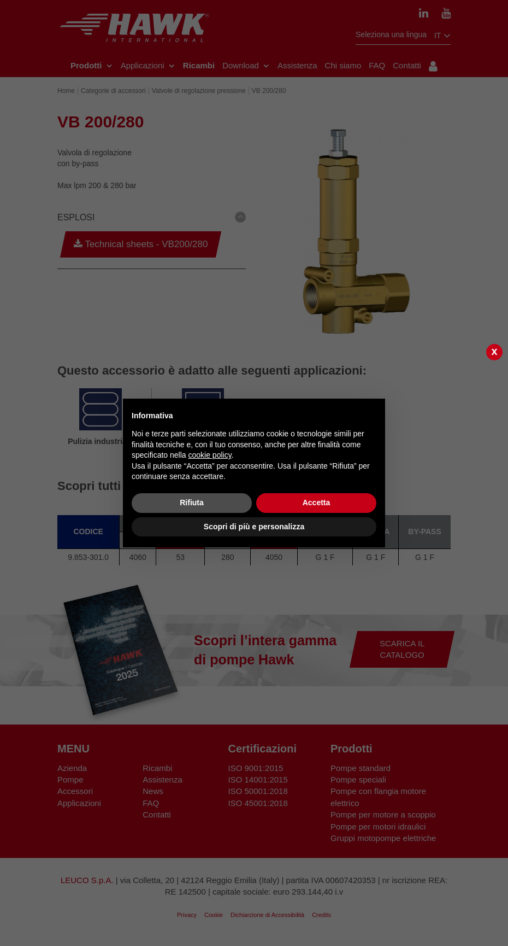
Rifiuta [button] (192, 502)
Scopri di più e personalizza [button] (254, 526)
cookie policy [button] (210, 455)
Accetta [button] (316, 502)
